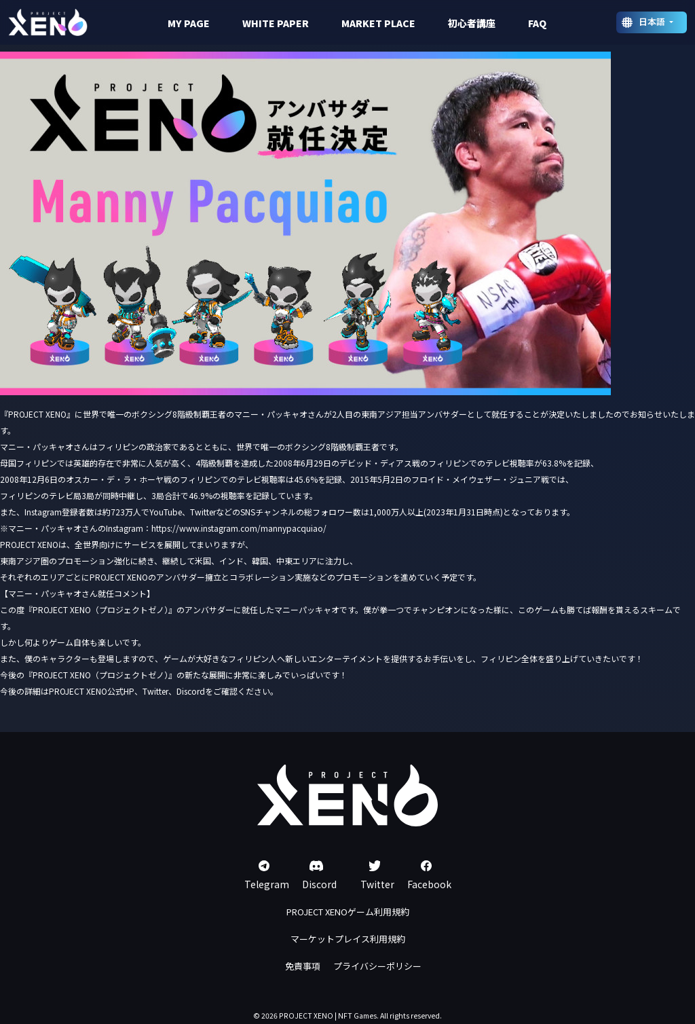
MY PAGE (189, 23)
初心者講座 (471, 23)
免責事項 (302, 965)
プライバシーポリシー (377, 965)
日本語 (653, 21)
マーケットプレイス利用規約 (347, 938)
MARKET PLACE (378, 23)
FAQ (537, 23)
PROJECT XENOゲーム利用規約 (347, 911)
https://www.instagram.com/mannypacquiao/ (238, 528)
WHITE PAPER (275, 23)
